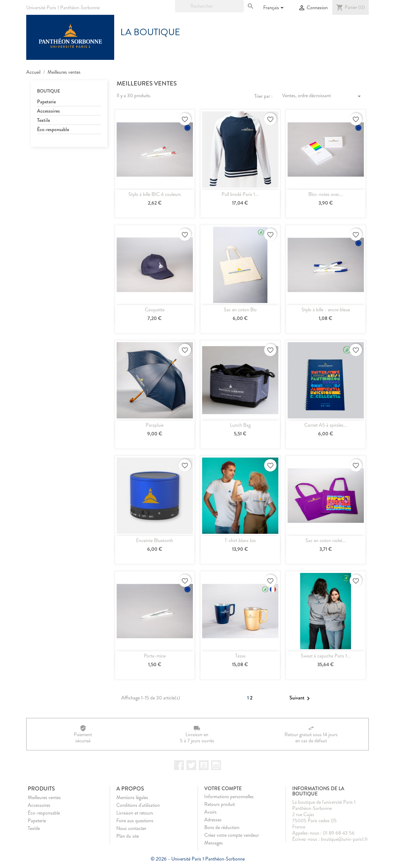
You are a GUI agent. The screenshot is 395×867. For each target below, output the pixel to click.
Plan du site (127, 836)
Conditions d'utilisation (138, 805)
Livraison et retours (134, 812)
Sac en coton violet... (326, 540)
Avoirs (210, 811)
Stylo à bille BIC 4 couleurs (154, 194)
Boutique (48, 91)
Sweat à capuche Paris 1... (326, 655)
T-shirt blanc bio (240, 540)
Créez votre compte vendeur (231, 835)
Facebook (179, 765)
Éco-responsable (53, 130)
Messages (213, 842)
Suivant (300, 698)
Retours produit (219, 804)
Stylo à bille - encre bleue (325, 309)
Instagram (216, 765)
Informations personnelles (229, 796)
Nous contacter (131, 828)
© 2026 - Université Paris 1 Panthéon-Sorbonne (198, 858)
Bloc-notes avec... (325, 194)
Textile (43, 120)
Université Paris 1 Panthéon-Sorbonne (63, 7)
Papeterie (46, 102)
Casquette (154, 309)
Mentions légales (132, 797)
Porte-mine (155, 655)
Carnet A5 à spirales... (325, 425)
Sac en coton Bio (240, 309)
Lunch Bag (240, 425)
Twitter (191, 765)
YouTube (204, 765)
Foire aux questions (134, 820)
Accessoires (48, 111)
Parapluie (155, 425)
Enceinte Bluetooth (154, 540)
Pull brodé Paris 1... (240, 194)
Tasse (240, 655)
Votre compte (223, 788)
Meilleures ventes (44, 797)
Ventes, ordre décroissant (322, 96)
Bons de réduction (221, 827)
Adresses (213, 819)
